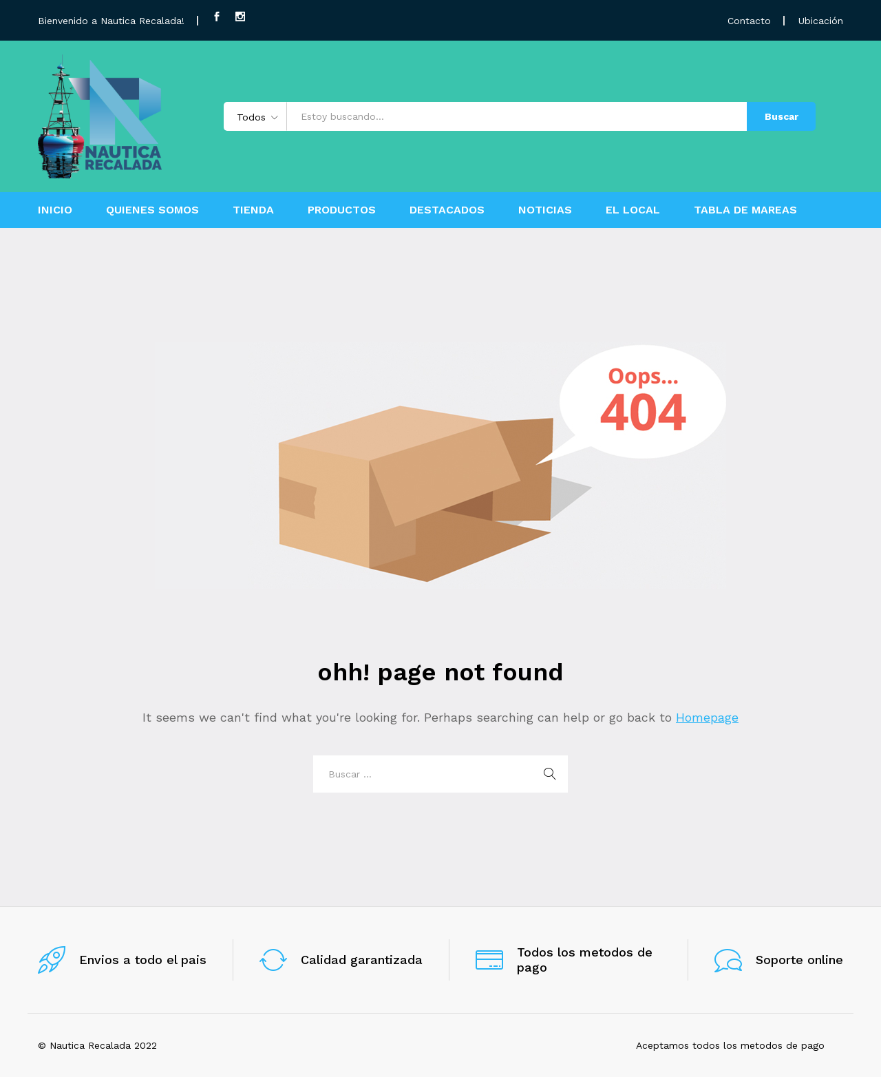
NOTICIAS (545, 210)
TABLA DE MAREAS (745, 210)
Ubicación (820, 20)
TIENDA (253, 210)
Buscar (781, 116)
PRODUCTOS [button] (342, 210)
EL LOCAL (633, 210)
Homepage (707, 717)
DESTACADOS (447, 210)
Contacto (749, 20)
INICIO (55, 210)
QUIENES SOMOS (152, 210)
